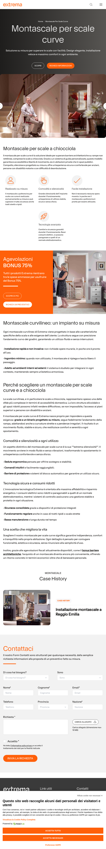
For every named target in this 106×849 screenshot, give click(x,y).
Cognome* (44, 687)
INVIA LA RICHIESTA (20, 758)
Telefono (8, 701)
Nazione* (77, 701)
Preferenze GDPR (53, 845)
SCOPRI (37, 65)
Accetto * (13, 741)
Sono (60, 672)
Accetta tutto (53, 831)
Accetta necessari (53, 838)
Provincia (43, 701)
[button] (26, 677)
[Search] (91, 4)
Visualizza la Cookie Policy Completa (19, 820)
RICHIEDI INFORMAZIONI (61, 65)
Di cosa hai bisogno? (14, 672)
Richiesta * (9, 717)
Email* (76, 687)
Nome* (7, 687)
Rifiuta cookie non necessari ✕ (90, 796)
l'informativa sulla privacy (21, 745)
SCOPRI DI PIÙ (12, 296)
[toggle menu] (101, 4)
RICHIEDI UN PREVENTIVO (17, 304)
